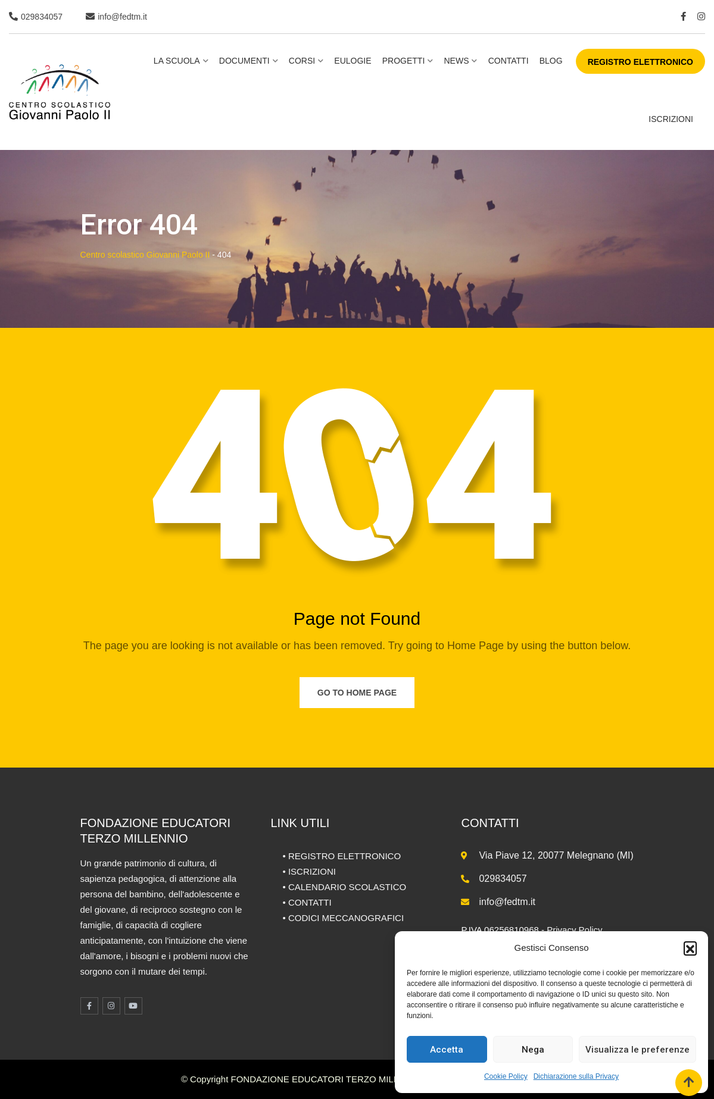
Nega (533, 1049)
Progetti (403, 60)
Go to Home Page (357, 692)
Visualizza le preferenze (637, 1049)
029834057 (42, 16)
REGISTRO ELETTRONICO (640, 62)
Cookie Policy (506, 1076)
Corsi (302, 60)
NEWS (456, 60)
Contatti (508, 60)
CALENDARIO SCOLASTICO (347, 887)
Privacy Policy (574, 930)
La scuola (177, 60)
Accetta (446, 1049)
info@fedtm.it (122, 16)
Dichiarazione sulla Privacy (576, 1076)
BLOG (551, 60)
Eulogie (352, 60)
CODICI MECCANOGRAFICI (346, 918)
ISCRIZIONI (670, 119)
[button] (690, 948)
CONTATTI (310, 902)
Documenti (244, 60)
